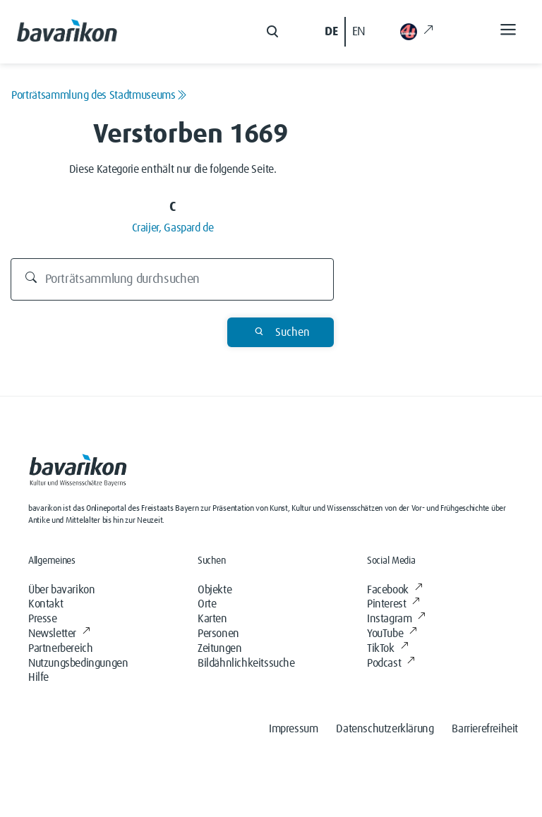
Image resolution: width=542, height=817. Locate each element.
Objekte (214, 589)
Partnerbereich (60, 648)
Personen (218, 633)
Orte (207, 604)
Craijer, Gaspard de (173, 228)
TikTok (387, 648)
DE (331, 31)
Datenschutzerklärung (384, 728)
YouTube (392, 634)
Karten (212, 618)
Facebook (394, 590)
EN (359, 31)
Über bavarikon (61, 589)
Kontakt (45, 604)
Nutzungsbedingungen (78, 663)
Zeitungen (219, 648)
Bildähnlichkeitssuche (246, 663)
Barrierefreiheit (485, 728)
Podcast (391, 663)
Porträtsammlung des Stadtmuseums (98, 95)
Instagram (396, 619)
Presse (42, 618)
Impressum (293, 728)
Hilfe (38, 677)
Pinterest (393, 604)
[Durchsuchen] (173, 279)
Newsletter (59, 634)
